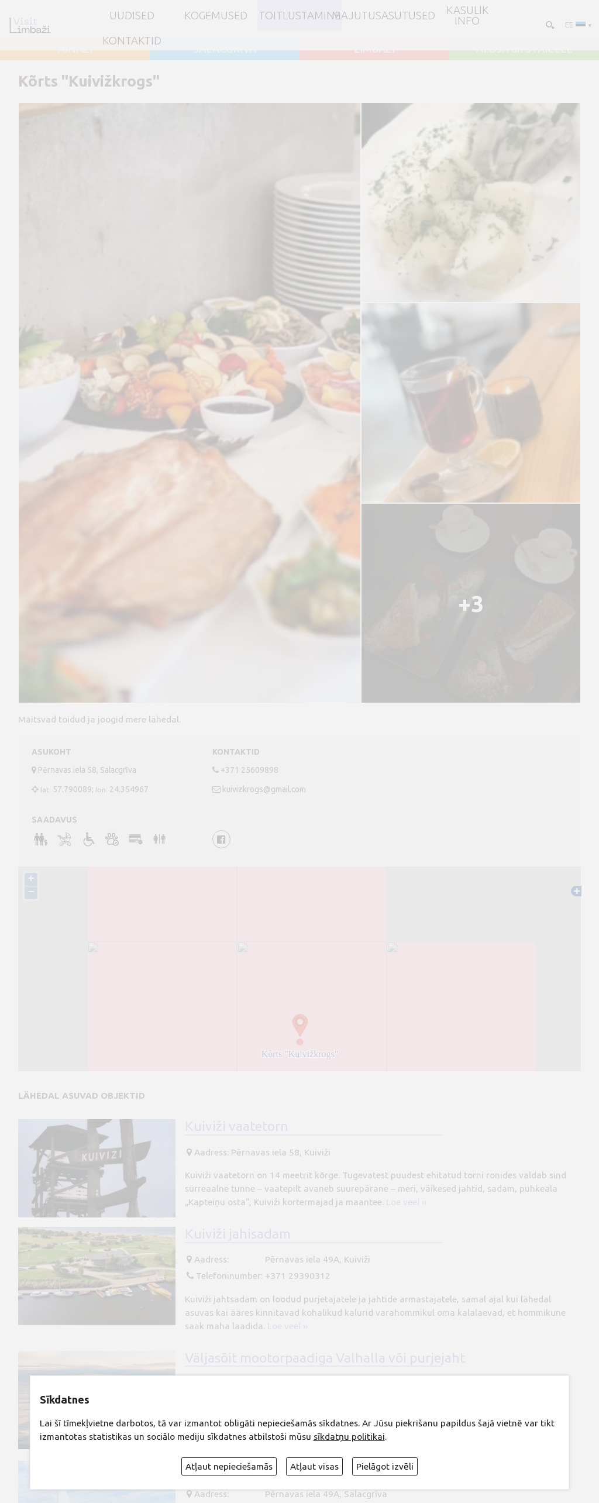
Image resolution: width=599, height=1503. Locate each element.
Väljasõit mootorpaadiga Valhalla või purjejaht (325, 1357)
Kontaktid (131, 40)
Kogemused (215, 15)
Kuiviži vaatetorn (236, 1125)
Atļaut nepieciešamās (229, 1466)
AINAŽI (75, 48)
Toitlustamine (299, 15)
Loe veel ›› (406, 1202)
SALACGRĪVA (224, 48)
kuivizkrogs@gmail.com (264, 789)
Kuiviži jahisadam (238, 1233)
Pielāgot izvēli (385, 1466)
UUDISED (131, 15)
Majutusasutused (383, 15)
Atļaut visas (314, 1466)
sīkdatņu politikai (349, 1437)
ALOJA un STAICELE (524, 48)
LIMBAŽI (374, 48)
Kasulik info (467, 15)
